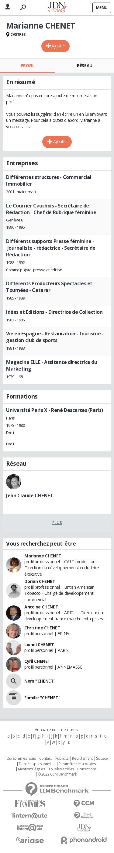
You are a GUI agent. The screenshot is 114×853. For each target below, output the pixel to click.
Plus (57, 522)
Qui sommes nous (21, 758)
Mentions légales (31, 769)
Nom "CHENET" (40, 681)
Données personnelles (37, 764)
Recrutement (82, 758)
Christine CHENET (42, 628)
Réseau (84, 65)
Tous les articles (61, 769)
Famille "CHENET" (42, 698)
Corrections (86, 769)
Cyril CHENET (37, 661)
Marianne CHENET (42, 556)
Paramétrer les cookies (77, 764)
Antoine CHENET (41, 607)
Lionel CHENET (39, 644)
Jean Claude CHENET (29, 495)
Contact (45, 758)
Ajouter (58, 46)
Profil (27, 65)
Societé (102, 758)
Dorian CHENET (39, 581)
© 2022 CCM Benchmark (57, 774)
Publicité (62, 758)
